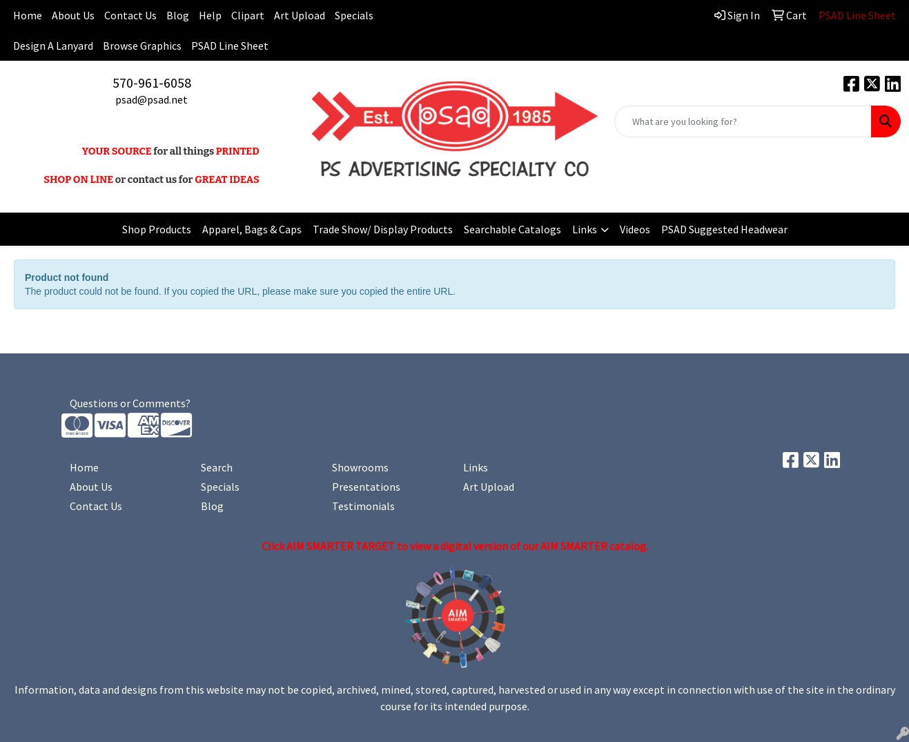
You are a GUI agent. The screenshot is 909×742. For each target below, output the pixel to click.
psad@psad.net (151, 99)
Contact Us (130, 15)
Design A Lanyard (53, 45)
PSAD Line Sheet (229, 45)
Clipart (247, 15)
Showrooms (360, 467)
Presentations (366, 487)
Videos (635, 229)
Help (210, 15)
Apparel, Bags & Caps (252, 229)
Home (84, 467)
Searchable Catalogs (512, 229)
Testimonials (363, 506)
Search (217, 467)
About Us (73, 15)
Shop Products (156, 229)
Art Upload (299, 15)
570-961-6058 (152, 82)
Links (584, 229)
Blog (177, 15)
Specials (354, 15)
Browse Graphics (142, 45)
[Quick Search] (743, 121)
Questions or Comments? (130, 403)
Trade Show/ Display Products (383, 229)
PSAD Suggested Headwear (724, 229)
